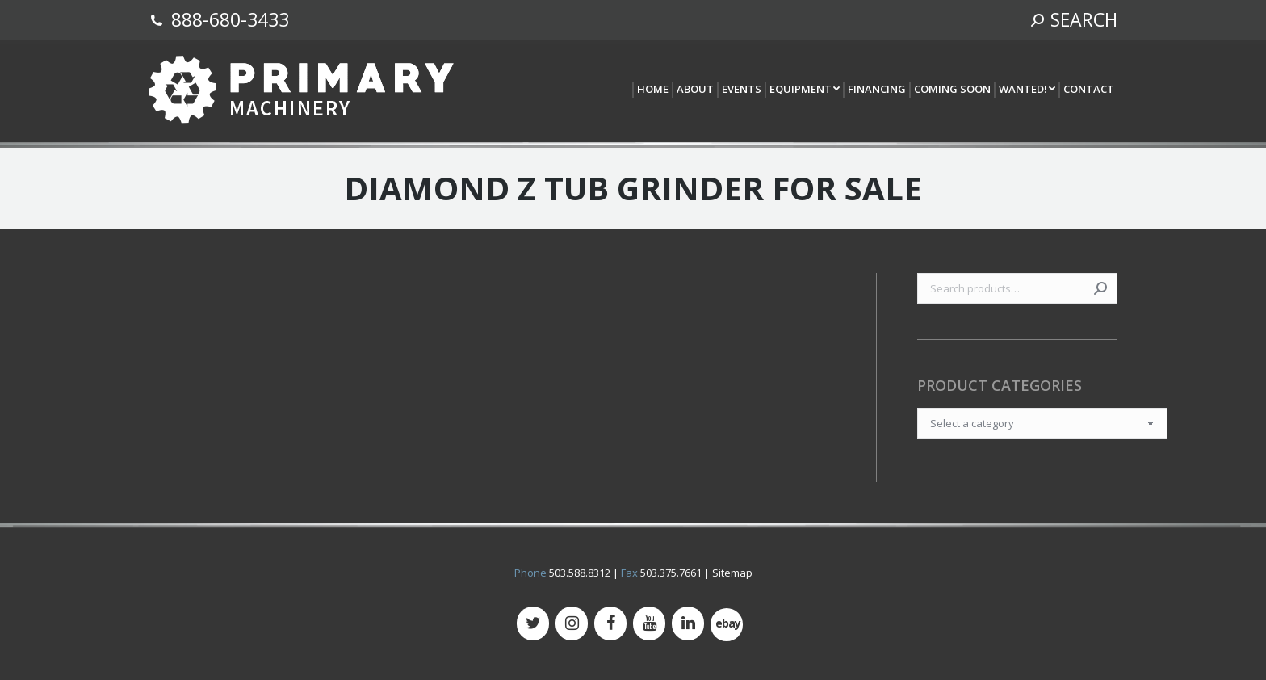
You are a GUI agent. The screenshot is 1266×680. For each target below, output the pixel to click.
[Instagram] (571, 623)
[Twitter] (533, 623)
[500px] (727, 624)
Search (1100, 288)
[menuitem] (652, 90)
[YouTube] (649, 623)
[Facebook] (610, 623)
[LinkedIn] (688, 623)
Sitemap (732, 572)
